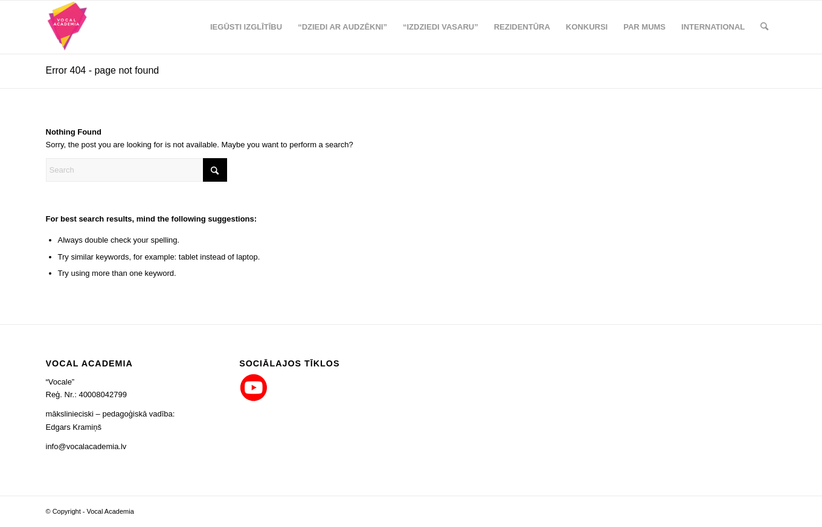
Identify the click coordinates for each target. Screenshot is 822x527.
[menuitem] (246, 27)
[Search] (764, 27)
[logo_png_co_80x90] (68, 27)
